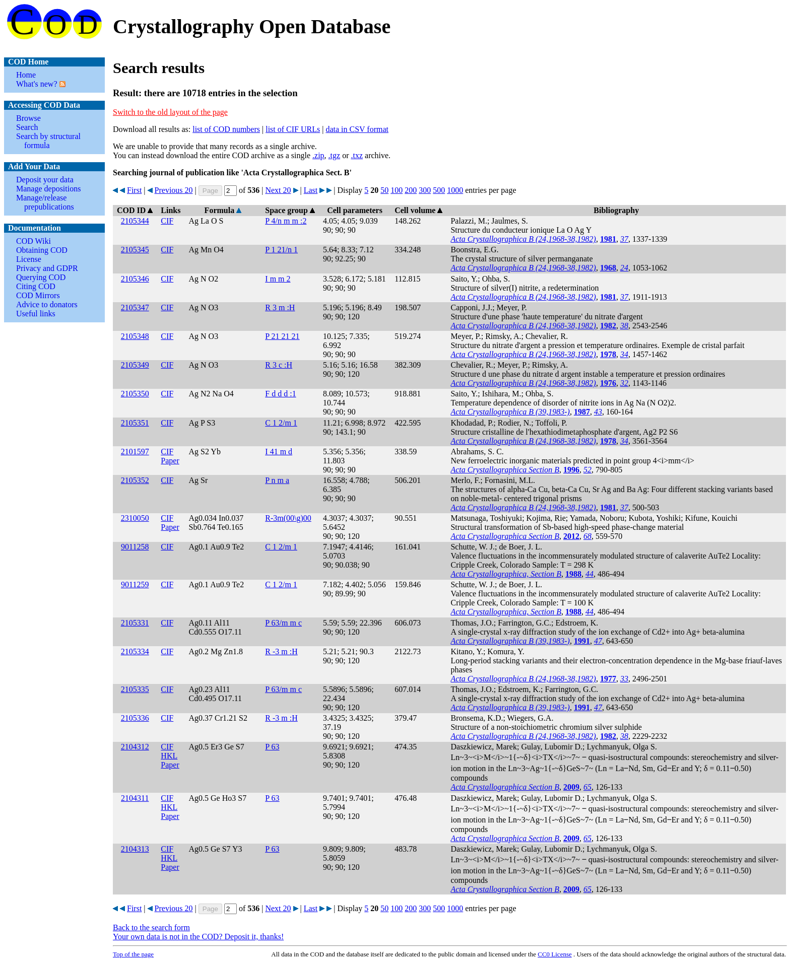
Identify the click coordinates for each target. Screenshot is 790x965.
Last (311, 190)
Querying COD (40, 277)
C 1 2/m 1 (281, 423)
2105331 (135, 622)
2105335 (135, 689)
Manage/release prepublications (45, 202)
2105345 (135, 249)
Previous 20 (174, 190)
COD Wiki (33, 241)
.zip (318, 155)
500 (439, 190)
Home (26, 75)
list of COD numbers (226, 129)
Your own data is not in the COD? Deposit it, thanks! (198, 936)
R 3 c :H (278, 365)
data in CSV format (356, 129)
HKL (169, 755)
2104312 (135, 746)
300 (425, 190)
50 (384, 190)
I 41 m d (278, 451)
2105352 (135, 480)
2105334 (135, 651)
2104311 (135, 798)
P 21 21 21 (282, 336)
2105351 (135, 423)
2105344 (135, 221)
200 (411, 190)
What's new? (36, 84)
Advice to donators (47, 304)
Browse (28, 118)
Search (27, 127)
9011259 (135, 584)
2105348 (135, 336)
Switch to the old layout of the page (170, 112)
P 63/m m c (283, 622)
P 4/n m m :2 (285, 221)
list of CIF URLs (293, 129)
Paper (170, 460)
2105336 (135, 718)
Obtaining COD (42, 250)
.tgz (334, 155)
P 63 (272, 746)
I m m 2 (277, 278)
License (28, 259)
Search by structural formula (48, 141)
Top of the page (133, 954)
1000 (455, 190)
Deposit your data (45, 179)
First (134, 190)
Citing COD (35, 286)
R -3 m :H (281, 651)
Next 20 (278, 190)
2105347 (135, 307)
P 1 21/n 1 (281, 249)
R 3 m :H (280, 307)
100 (396, 190)
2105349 (135, 365)
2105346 (135, 278)
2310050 (135, 518)
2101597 (135, 451)
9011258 (135, 546)
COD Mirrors (38, 295)
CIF (167, 221)
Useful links (35, 313)
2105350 (135, 393)
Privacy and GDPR (47, 268)
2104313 (135, 849)
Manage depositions (48, 188)
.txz (357, 155)
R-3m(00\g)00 (288, 518)
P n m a (277, 480)
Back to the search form (151, 927)
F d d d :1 (280, 393)
